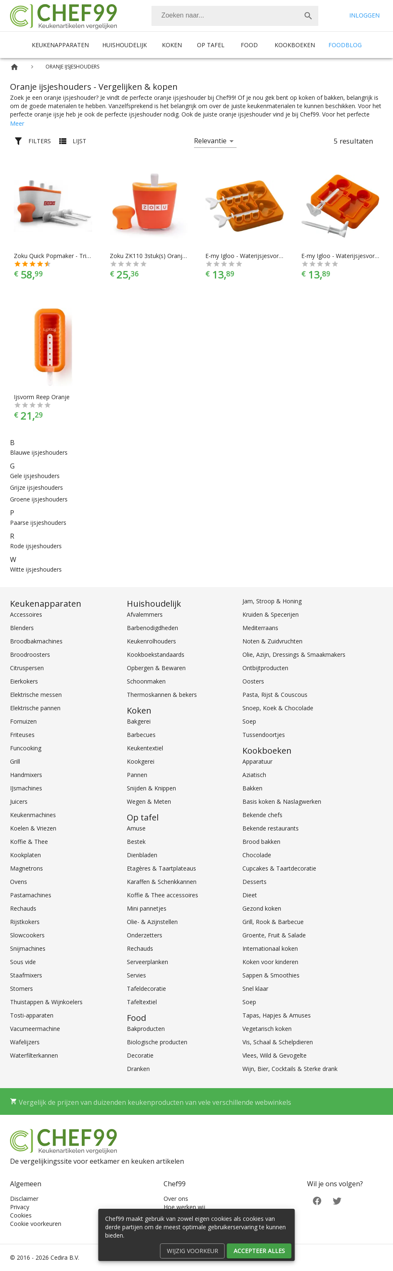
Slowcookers (27, 935)
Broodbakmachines (36, 641)
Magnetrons (26, 868)
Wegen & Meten (149, 801)
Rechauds (23, 908)
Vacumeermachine (35, 1029)
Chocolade (256, 855)
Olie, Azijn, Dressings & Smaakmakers (293, 654)
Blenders (22, 628)
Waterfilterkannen (34, 1055)
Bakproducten (146, 1029)
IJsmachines (26, 788)
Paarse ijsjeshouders (38, 523)
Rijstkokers (25, 922)
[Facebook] (317, 1200)
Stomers (21, 988)
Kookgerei (140, 761)
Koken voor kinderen (270, 962)
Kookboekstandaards (155, 654)
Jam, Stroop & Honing (272, 601)
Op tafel (210, 45)
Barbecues (141, 735)
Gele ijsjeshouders (35, 476)
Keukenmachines (33, 815)
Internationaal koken (270, 948)
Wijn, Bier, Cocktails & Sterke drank (290, 1069)
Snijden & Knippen (151, 788)
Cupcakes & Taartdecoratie (279, 868)
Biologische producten (157, 1042)
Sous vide (23, 962)
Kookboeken (295, 45)
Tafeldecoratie (146, 988)
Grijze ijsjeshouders (36, 487)
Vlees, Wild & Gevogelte (274, 1055)
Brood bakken (261, 842)
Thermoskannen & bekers (162, 695)
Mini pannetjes (146, 908)
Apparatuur (257, 761)
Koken (172, 45)
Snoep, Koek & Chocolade (277, 708)
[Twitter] (337, 1200)
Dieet (249, 895)
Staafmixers (26, 975)
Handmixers (26, 775)
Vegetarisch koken (267, 1029)
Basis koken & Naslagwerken (281, 801)
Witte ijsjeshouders (36, 569)
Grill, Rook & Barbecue (273, 922)
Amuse (136, 828)
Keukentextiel (145, 748)
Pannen (137, 775)
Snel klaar (255, 988)
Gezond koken (261, 908)
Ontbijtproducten (265, 668)
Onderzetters (144, 935)
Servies (136, 975)
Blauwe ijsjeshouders (39, 452)
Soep (249, 721)
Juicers (19, 801)
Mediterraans (260, 628)
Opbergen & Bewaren (156, 668)
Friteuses (22, 735)
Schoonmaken (146, 681)
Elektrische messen (36, 695)
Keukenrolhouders (151, 641)
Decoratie (140, 1055)
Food (249, 45)
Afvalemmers (145, 614)
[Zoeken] (224, 16)
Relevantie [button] (210, 140)
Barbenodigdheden (152, 628)
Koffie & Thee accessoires (162, 895)
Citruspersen (27, 668)
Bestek (136, 842)
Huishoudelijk (124, 45)
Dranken (138, 1069)
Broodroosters (30, 654)
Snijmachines (27, 948)
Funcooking (25, 748)
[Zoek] (308, 16)
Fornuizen (23, 721)
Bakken (252, 788)
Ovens (18, 882)
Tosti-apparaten (31, 1015)
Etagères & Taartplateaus (161, 868)
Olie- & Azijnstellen (152, 922)
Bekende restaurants (270, 828)
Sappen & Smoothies (271, 975)
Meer (17, 123)
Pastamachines (30, 895)
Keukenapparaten (60, 45)
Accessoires (26, 614)
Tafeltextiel (142, 1002)
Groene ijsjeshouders (39, 499)
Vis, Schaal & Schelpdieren (277, 1042)
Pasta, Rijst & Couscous (274, 695)
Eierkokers (24, 681)
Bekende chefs (262, 815)
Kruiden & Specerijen (270, 614)
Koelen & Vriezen (33, 828)
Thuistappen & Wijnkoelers (46, 1002)
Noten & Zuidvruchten (272, 641)
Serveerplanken (147, 962)
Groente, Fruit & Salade (274, 935)
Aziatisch (254, 775)
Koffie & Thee (29, 842)
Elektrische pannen (35, 708)
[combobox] (234, 16)
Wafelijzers (25, 1042)
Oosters (253, 681)
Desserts (254, 882)
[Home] (14, 67)
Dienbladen (142, 855)
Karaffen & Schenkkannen (161, 882)
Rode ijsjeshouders (36, 546)
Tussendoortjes (263, 735)
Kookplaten (25, 855)
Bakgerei (139, 721)
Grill (15, 761)
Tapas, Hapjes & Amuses (276, 1015)
